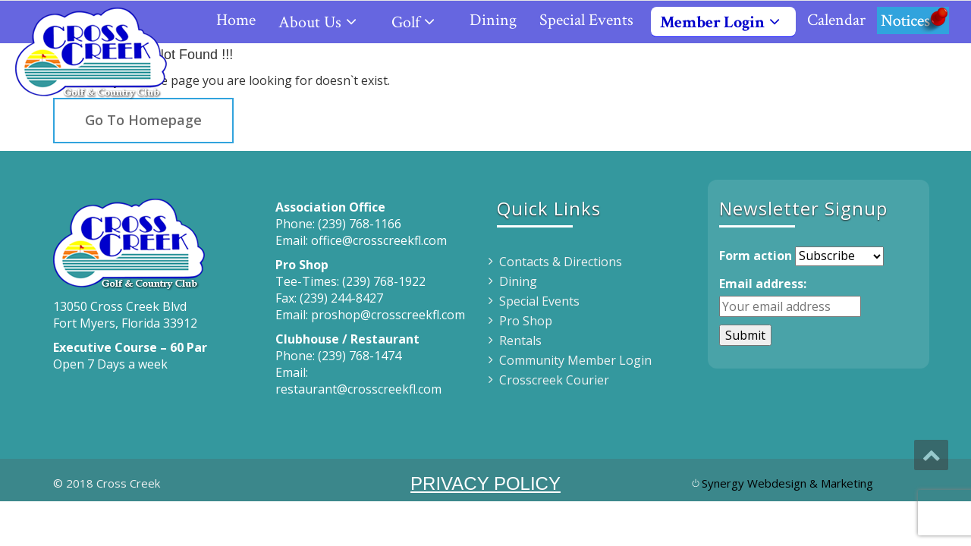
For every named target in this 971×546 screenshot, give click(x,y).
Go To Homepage (143, 120)
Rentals (520, 340)
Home (236, 20)
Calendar (836, 20)
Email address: (762, 283)
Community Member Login (575, 360)
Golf (419, 22)
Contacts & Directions (560, 261)
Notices (913, 20)
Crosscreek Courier (554, 380)
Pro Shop (525, 320)
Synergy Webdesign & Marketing (787, 483)
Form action (755, 255)
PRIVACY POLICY (485, 483)
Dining (493, 20)
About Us (323, 22)
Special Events (586, 20)
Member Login (726, 22)
